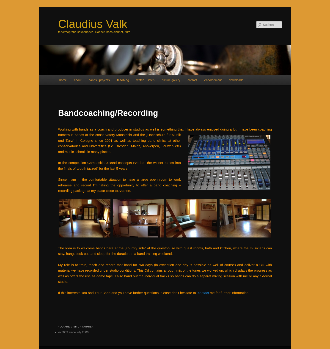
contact (192, 80)
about (78, 80)
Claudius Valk (92, 24)
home (63, 80)
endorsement (213, 80)
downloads (236, 80)
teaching (123, 80)
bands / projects (99, 80)
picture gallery (171, 80)
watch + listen (145, 80)
